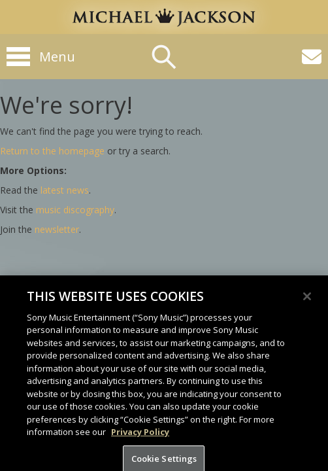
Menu (57, 56)
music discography (75, 209)
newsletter (57, 229)
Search (164, 56)
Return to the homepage (52, 151)
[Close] (307, 302)
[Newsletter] (311, 57)
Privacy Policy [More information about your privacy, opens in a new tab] (140, 439)
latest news (65, 190)
